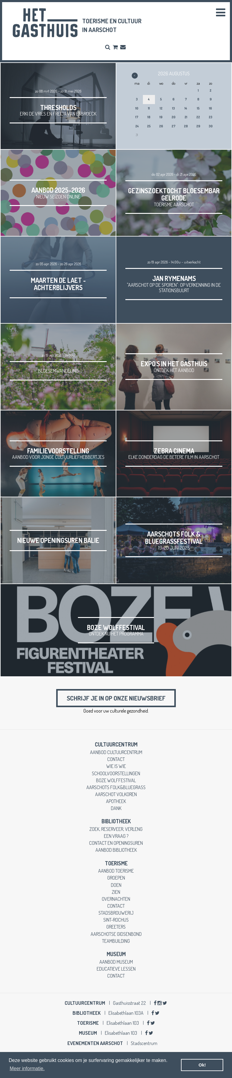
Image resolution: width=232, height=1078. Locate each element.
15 (198, 108)
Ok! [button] (202, 1065)
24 (137, 126)
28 (186, 126)
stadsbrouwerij (116, 913)
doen (116, 885)
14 (186, 108)
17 (136, 117)
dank (116, 808)
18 (148, 117)
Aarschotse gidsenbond (116, 934)
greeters (116, 927)
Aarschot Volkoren (116, 794)
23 (210, 117)
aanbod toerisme (116, 871)
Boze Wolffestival (116, 780)
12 (161, 108)
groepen (116, 878)
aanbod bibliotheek (116, 850)
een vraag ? (116, 836)
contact (116, 759)
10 (136, 108)
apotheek (116, 801)
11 (149, 108)
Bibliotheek (116, 821)
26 (161, 126)
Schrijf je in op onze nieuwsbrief (116, 698)
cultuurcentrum (116, 744)
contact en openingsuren (116, 843)
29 (198, 126)
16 (210, 108)
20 (174, 117)
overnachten (116, 899)
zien (116, 892)
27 (174, 126)
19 (161, 117)
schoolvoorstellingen (116, 773)
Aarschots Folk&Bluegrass (116, 787)
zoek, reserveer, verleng (116, 829)
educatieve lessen (116, 969)
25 (149, 126)
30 (211, 126)
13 (173, 108)
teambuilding (116, 941)
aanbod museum (116, 962)
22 (198, 117)
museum (116, 954)
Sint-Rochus (116, 920)
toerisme (116, 863)
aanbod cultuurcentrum (116, 752)
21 (186, 117)
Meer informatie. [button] (27, 1068)
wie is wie (116, 766)
